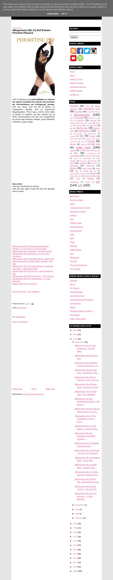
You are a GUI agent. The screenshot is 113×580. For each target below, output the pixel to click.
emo (98, 131)
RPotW (93, 173)
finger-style (92, 133)
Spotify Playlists (76, 83)
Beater (72, 307)
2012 (75, 558)
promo (73, 168)
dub (71, 128)
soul (79, 176)
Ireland (73, 150)
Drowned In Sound (78, 211)
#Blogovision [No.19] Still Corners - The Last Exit (33, 276)
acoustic (74, 106)
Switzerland (74, 182)
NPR (72, 238)
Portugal (94, 163)
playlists (82, 163)
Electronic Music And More (81, 311)
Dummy (73, 215)
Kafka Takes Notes (78, 319)
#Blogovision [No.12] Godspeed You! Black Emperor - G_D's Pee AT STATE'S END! (30, 247)
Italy (80, 150)
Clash (72, 204)
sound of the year (92, 176)
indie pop (95, 144)
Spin (72, 254)
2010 (75, 567)
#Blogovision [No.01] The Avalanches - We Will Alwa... (85, 348)
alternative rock (91, 109)
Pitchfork (73, 246)
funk (80, 139)
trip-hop (87, 182)
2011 (75, 562)
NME (72, 234)
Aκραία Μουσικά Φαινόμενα (81, 299)
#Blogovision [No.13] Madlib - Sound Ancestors (32, 251)
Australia (78, 111)
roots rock (82, 173)
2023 (75, 330)
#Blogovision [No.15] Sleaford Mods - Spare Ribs (33, 259)
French (72, 139)
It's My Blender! (76, 292)
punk (98, 168)
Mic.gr (72, 284)
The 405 (73, 261)
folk (81, 136)
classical (93, 120)
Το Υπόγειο (74, 288)
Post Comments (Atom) (34, 394)
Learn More (53, 14)
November (79, 505)
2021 (75, 339)
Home (33, 389)
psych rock (87, 168)
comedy (73, 123)
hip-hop (73, 144)
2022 (75, 334)
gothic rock (80, 141)
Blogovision (22, 308)
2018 (75, 532)
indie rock (83, 147)
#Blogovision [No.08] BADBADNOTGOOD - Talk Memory (87, 402)
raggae (85, 171)
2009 (75, 571)
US (80, 185)
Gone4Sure (75, 315)
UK (98, 181)
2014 (75, 549)
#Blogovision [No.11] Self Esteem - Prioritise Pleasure (32, 31)
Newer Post (17, 389)
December (79, 342)
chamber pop (92, 118)
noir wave (83, 161)
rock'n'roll (73, 173)
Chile (71, 120)
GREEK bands (76, 91)
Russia (72, 176)
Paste (72, 242)
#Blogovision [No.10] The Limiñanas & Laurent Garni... (85, 419)
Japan (88, 150)
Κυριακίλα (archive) (78, 87)
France (92, 136)
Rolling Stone (75, 250)
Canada (80, 118)
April (77, 514)
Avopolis (73, 280)
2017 (75, 537)
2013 (75, 554)
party (72, 163)
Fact (72, 219)
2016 (75, 541)
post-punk (74, 165)
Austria (89, 112)
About (72, 75)
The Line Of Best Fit (78, 265)
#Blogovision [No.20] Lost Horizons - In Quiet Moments (85, 496)
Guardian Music (76, 227)
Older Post (50, 389)
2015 (75, 545)
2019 (75, 528)
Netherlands (87, 158)
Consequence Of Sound (80, 208)
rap (95, 171)
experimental (77, 133)
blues (72, 118)
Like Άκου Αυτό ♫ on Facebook (25, 291)
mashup (97, 156)
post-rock (90, 165)
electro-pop (82, 128)
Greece (91, 141)
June (77, 509)
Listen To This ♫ (77, 79)
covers (89, 123)
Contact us (74, 94)
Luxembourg (91, 153)
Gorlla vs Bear (76, 223)
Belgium (97, 112)
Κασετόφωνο (75, 303)
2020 (75, 524)
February (79, 518)
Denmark (78, 125)
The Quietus (75, 269)
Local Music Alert (77, 296)
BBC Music (74, 196)
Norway (94, 161)
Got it (64, 14)
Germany (88, 139)
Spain (78, 178)
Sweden (90, 178)
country (81, 123)
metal (75, 158)
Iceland (83, 144)
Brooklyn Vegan (76, 200)
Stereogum (74, 257)
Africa (87, 106)
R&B (76, 171)
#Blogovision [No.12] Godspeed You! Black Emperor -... (85, 436)
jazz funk (97, 150)
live (76, 153)
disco (87, 125)
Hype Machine (76, 231)
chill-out (81, 120)
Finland (72, 136)
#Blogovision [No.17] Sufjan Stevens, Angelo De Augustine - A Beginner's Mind (32, 267)
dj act (94, 125)
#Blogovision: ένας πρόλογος (24, 284)
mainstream (75, 156)
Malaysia (88, 156)
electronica (84, 130)
